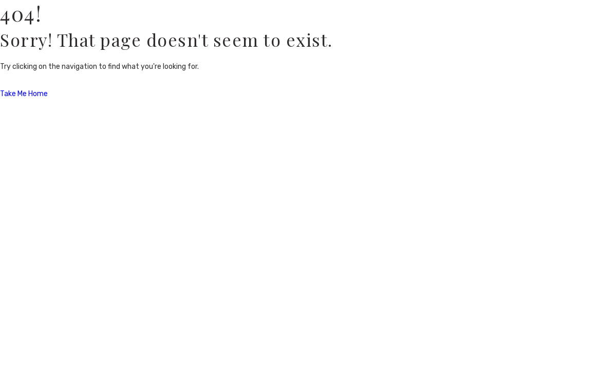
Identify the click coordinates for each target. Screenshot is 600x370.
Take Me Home (24, 93)
